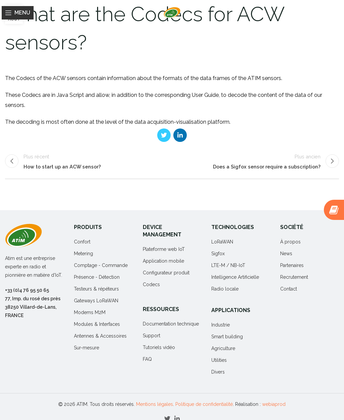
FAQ (147, 359)
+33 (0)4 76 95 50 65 (27, 290)
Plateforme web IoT (164, 249)
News (286, 253)
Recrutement (294, 277)
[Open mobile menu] (18, 13)
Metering (83, 253)
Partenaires (292, 265)
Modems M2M (89, 312)
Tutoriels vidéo (159, 347)
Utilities (219, 360)
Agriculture (223, 348)
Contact (288, 289)
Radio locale (225, 289)
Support (151, 335)
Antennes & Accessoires (100, 336)
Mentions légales (154, 404)
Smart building (227, 336)
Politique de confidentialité (204, 404)
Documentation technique (171, 324)
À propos (290, 241)
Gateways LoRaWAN (96, 300)
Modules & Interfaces (97, 324)
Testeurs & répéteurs (96, 289)
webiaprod (274, 404)
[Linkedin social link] (180, 135)
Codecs (151, 284)
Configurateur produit (166, 272)
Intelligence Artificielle (235, 277)
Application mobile (163, 261)
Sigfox (218, 253)
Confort (82, 241)
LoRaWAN (222, 241)
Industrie (220, 325)
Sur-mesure (86, 347)
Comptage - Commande (101, 265)
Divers (218, 372)
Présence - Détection (97, 277)
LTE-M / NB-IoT (228, 265)
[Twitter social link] (164, 135)
